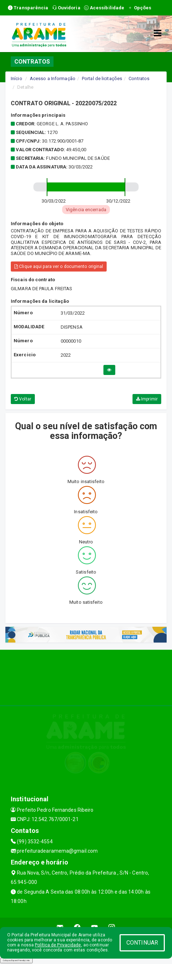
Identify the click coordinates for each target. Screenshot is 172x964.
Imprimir (147, 399)
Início (16, 78)
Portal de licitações (102, 78)
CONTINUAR (142, 942)
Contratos (139, 78)
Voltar (22, 399)
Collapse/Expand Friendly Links (16, 960)
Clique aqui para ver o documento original (58, 266)
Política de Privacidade (58, 944)
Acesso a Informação (52, 78)
